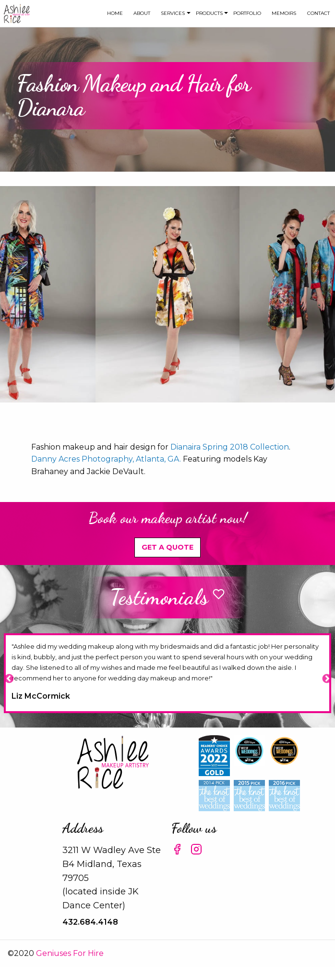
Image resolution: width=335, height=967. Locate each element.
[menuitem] (114, 13)
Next (326, 678)
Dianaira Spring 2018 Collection (229, 447)
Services (173, 13)
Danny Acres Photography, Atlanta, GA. (106, 459)
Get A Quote (167, 547)
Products (209, 13)
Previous (8, 678)
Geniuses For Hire (70, 953)
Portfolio (247, 13)
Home (115, 13)
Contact (318, 13)
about (141, 13)
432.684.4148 (90, 922)
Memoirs (284, 13)
